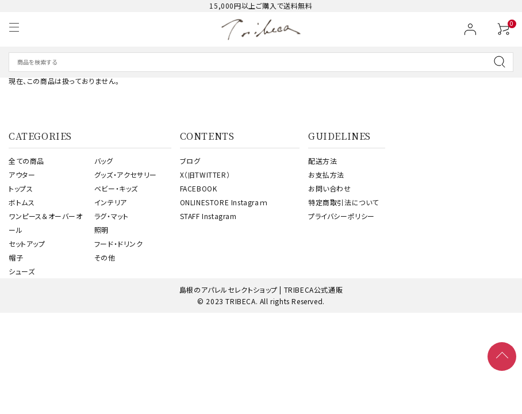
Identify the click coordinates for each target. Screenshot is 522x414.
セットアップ (27, 243)
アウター (22, 174)
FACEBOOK (198, 188)
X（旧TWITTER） (205, 174)
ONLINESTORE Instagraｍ (224, 202)
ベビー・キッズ (116, 188)
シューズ (21, 271)
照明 (101, 230)
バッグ (103, 161)
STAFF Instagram (208, 216)
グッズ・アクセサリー (125, 174)
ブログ (190, 161)
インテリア (110, 202)
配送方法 (322, 161)
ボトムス (21, 202)
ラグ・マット (111, 216)
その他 (105, 257)
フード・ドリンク (118, 243)
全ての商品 (26, 161)
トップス (21, 188)
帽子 (16, 257)
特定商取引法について (343, 202)
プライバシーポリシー (341, 216)
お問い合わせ (329, 188)
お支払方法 (326, 174)
